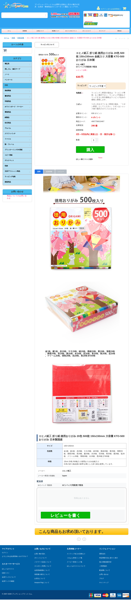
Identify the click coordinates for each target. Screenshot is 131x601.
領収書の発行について (42, 574)
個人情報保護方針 (105, 561)
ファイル (8, 139)
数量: (78, 140)
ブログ (101, 578)
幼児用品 (8, 123)
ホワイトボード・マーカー (14, 107)
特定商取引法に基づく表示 (108, 557)
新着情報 (25, 30)
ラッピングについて (47, 44)
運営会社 (119, 30)
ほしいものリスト (8, 568)
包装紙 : (79, 93)
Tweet (100, 157)
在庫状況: (80, 125)
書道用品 (8, 96)
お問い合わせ (103, 574)
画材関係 (8, 90)
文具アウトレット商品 (12, 171)
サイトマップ (102, 30)
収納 (6, 166)
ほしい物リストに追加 (84, 159)
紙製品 (7, 117)
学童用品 (8, 101)
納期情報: (80, 130)
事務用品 (8, 112)
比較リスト (6, 572)
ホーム (9, 30)
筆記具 (7, 64)
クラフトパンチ (10, 133)
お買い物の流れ (39, 553)
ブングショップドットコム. (22, 593)
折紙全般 (20, 38)
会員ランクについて (9, 576)
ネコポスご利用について (42, 565)
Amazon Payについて (41, 582)
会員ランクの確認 (8, 581)
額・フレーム (9, 144)
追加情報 (49, 171)
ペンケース (8, 80)
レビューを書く (82, 70)
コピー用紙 (8, 155)
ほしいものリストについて (76, 565)
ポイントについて (87, 30)
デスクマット (9, 160)
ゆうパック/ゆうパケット (71, 30)
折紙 (13, 38)
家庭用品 (8, 182)
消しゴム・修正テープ (12, 69)
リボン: (79, 104)
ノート (7, 74)
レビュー (61, 171)
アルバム (8, 128)
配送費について (55, 30)
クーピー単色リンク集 (74, 561)
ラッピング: (82, 86)
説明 (38, 171)
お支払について (40, 30)
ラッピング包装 (10, 176)
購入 (90, 149)
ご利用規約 (103, 565)
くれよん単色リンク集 (74, 557)
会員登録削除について (42, 570)
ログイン (5, 552)
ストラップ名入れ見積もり (76, 553)
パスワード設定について (42, 561)
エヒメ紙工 (80, 64)
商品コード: (80, 121)
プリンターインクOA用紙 (13, 150)
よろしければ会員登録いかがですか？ (15, 556)
